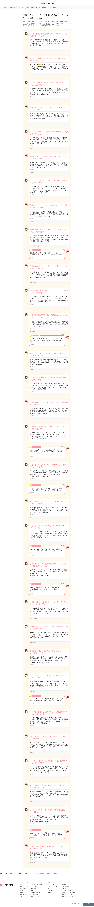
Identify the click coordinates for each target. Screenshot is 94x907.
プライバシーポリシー (67, 890)
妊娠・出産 (23, 884)
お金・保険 (23, 888)
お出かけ (33, 890)
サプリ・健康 (23, 898)
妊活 (21, 896)
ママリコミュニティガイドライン (70, 894)
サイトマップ (51, 892)
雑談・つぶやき (35, 896)
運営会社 (64, 884)
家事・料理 (23, 894)
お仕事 (22, 892)
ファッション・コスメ (36, 884)
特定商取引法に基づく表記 (68, 892)
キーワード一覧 (52, 888)
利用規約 (64, 888)
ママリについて (52, 884)
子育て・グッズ (24, 886)
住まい (22, 890)
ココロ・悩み (34, 886)
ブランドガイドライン (53, 886)
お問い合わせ (65, 886)
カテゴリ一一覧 (52, 890)
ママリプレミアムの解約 (68, 896)
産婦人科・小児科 (35, 892)
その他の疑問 (34, 894)
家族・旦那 (33, 888)
